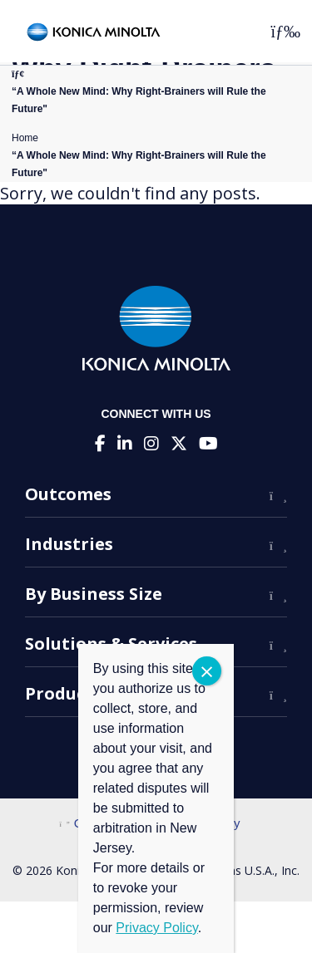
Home (25, 138)
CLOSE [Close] (206, 670)
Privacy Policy (156, 928)
